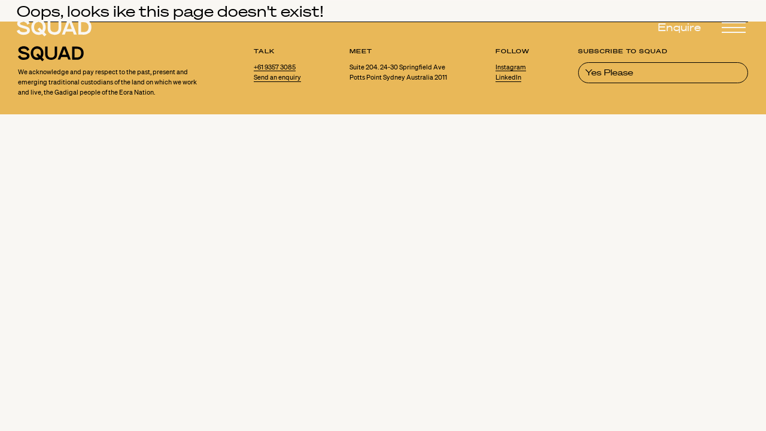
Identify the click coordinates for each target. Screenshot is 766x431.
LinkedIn (508, 77)
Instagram (511, 67)
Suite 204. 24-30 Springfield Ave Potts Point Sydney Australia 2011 (398, 72)
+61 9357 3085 (275, 67)
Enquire (679, 28)
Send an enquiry (277, 77)
